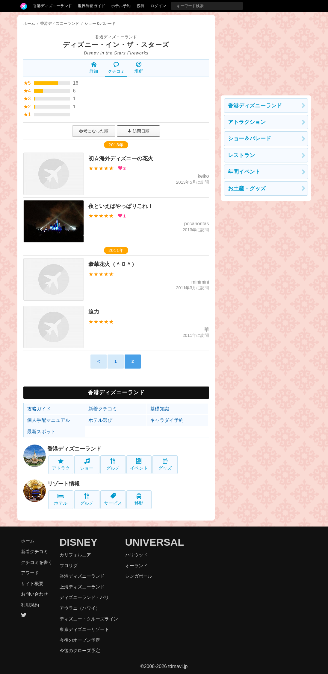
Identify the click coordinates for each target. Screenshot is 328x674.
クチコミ (116, 68)
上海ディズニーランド (82, 586)
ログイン (158, 6)
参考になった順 (93, 131)
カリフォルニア (75, 554)
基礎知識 (159, 408)
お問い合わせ (34, 594)
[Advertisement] (266, 52)
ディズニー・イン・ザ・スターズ (116, 44)
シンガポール (138, 576)
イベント (139, 464)
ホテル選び (100, 420)
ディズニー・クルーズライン (89, 618)
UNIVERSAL (154, 542)
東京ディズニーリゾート (84, 629)
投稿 (140, 6)
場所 (138, 68)
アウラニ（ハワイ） (80, 608)
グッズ (165, 464)
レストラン (241, 155)
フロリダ (69, 565)
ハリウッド (136, 554)
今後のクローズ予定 (80, 650)
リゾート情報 (63, 484)
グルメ (113, 464)
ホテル (60, 499)
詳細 (94, 68)
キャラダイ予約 (167, 420)
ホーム (29, 23)
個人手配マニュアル (48, 420)
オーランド (136, 565)
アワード (30, 572)
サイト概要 (32, 583)
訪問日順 (138, 131)
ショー (86, 464)
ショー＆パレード (249, 139)
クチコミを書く (36, 562)
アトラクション (247, 122)
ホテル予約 (121, 6)
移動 (138, 499)
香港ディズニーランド (52, 6)
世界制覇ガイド (91, 6)
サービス (113, 499)
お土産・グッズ (247, 188)
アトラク (61, 464)
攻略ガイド (39, 408)
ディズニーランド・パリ (84, 597)
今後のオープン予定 (80, 640)
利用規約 (30, 604)
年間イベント (244, 172)
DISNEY (79, 542)
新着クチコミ (102, 408)
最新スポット (41, 431)
